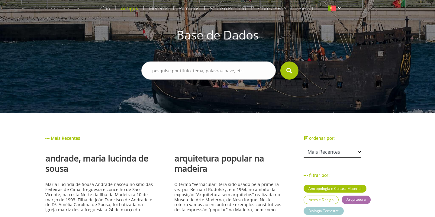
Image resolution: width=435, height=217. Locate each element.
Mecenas (158, 8)
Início (104, 8)
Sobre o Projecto (228, 8)
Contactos (307, 8)
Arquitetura (356, 199)
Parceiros (189, 8)
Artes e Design (321, 199)
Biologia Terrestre (323, 210)
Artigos (129, 8)
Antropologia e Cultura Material (335, 188)
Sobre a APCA (271, 8)
